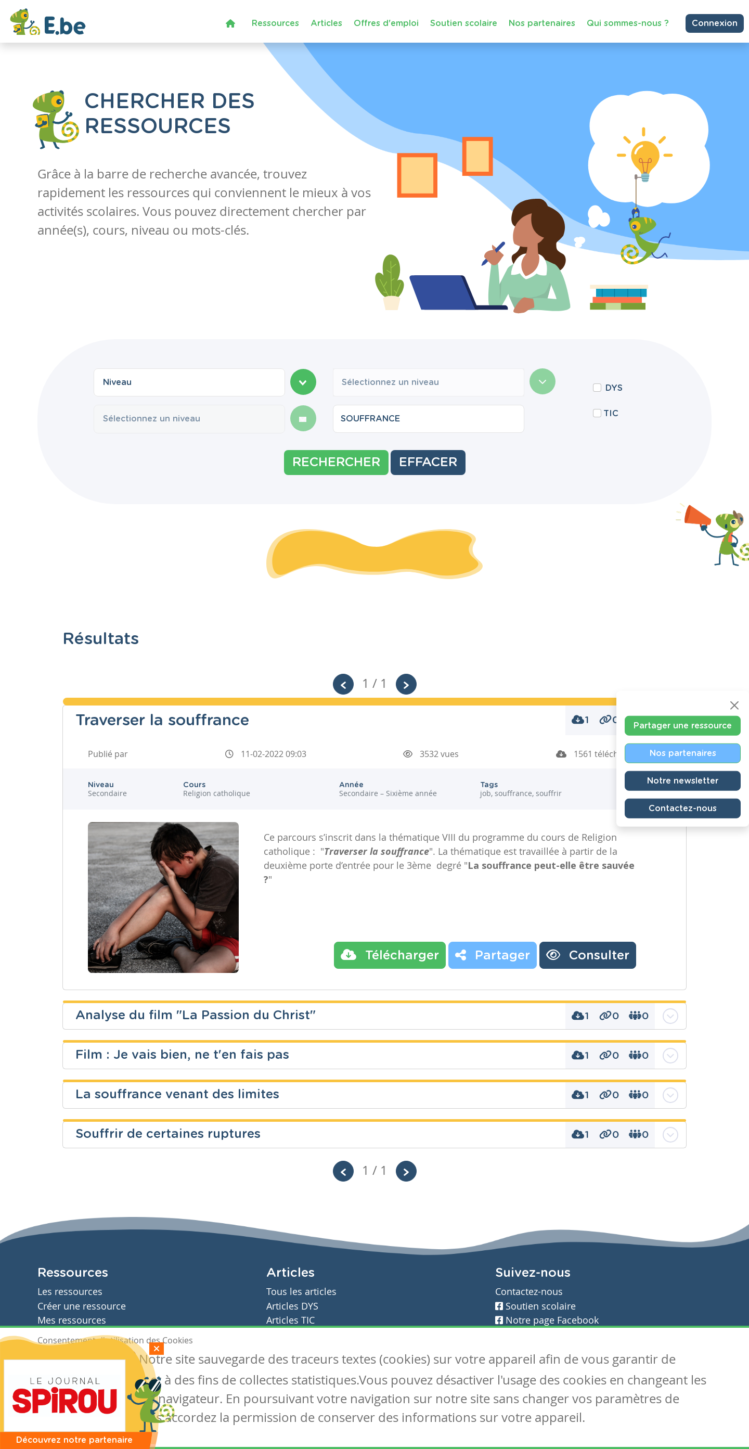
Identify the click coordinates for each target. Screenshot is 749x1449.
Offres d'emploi (386, 23)
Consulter (587, 954)
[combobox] (189, 382)
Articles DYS (292, 1306)
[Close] (734, 705)
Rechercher (336, 462)
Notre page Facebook (547, 1320)
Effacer (428, 462)
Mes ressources (71, 1320)
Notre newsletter (682, 780)
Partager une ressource (683, 725)
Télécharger (390, 954)
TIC (610, 413)
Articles (326, 23)
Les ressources (69, 1292)
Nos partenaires (542, 23)
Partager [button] (492, 954)
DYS (614, 388)
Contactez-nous (683, 808)
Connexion (715, 23)
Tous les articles (301, 1292)
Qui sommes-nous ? (628, 23)
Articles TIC (290, 1320)
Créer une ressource (81, 1306)
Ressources (275, 23)
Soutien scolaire (463, 23)
